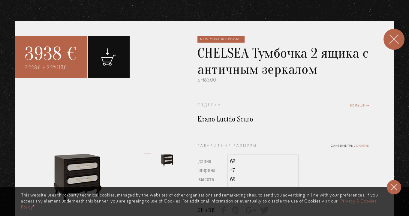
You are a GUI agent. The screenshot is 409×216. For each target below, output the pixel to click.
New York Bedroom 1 (221, 38)
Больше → (360, 105)
